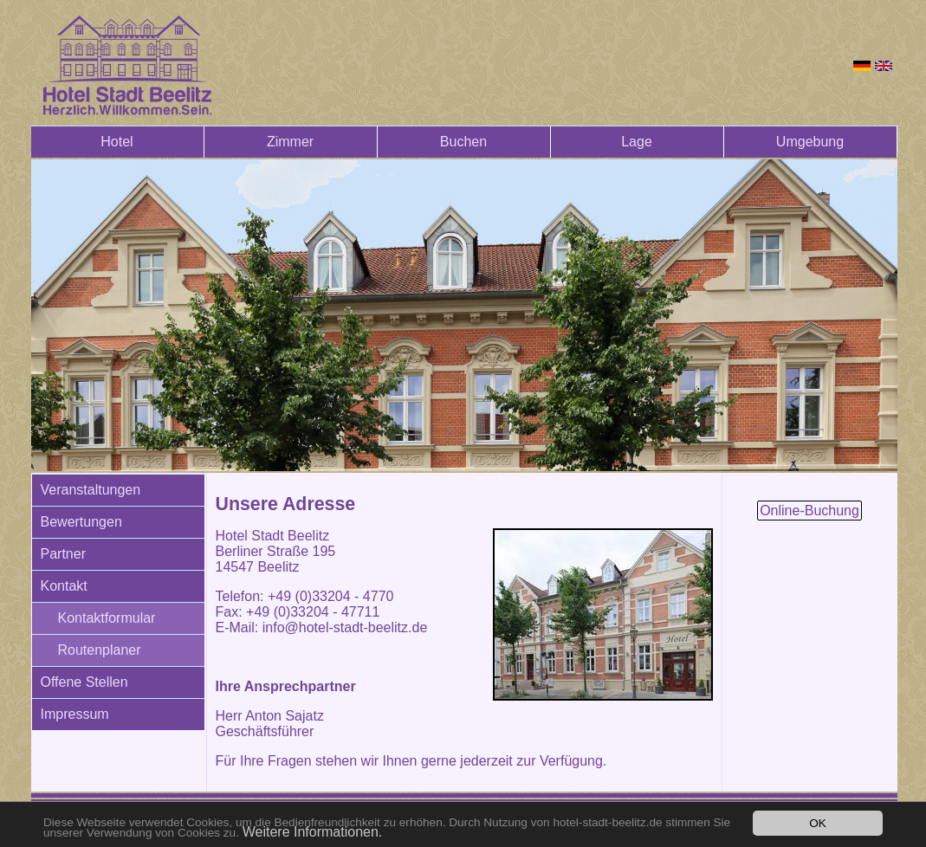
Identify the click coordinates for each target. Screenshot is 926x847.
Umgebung (810, 141)
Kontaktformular (107, 618)
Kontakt (64, 586)
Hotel (116, 141)
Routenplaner (99, 650)
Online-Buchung (809, 510)
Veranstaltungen (91, 489)
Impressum (75, 714)
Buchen (463, 141)
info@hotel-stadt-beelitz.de (345, 627)
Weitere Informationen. (313, 831)
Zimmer (290, 141)
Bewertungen (81, 521)
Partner (63, 553)
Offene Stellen (84, 682)
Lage (636, 141)
